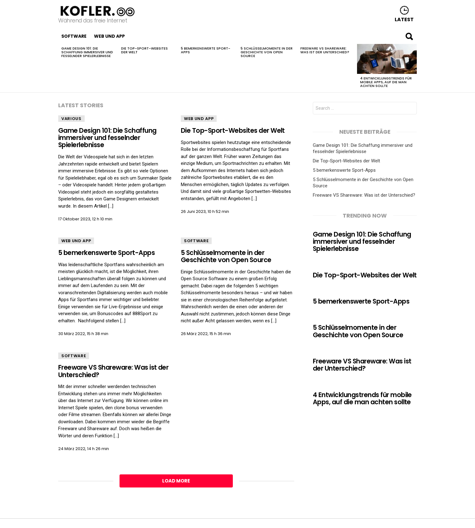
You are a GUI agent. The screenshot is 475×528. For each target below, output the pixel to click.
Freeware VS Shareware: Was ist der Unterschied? (324, 50)
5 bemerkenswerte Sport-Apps (205, 50)
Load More (176, 481)
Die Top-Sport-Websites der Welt (144, 50)
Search (409, 37)
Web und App (109, 36)
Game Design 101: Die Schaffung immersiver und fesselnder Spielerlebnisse (87, 52)
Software (74, 36)
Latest (404, 19)
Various (71, 119)
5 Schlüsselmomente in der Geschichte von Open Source (267, 52)
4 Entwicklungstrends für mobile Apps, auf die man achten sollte (386, 82)
